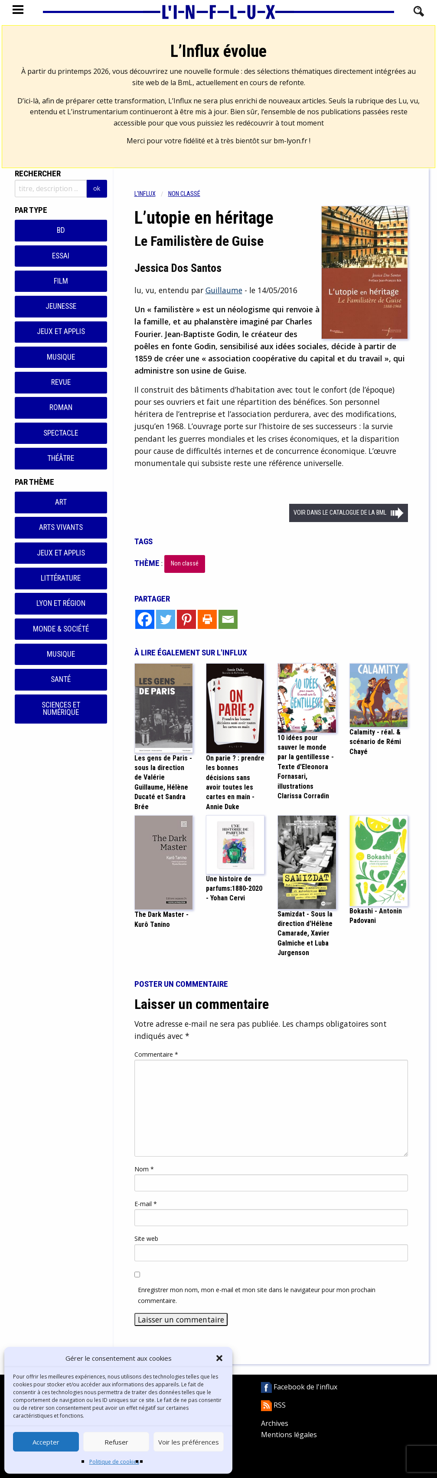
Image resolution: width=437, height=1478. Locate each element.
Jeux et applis (61, 331)
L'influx (145, 194)
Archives (274, 1423)
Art (61, 502)
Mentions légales (289, 1434)
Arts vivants (61, 527)
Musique (61, 357)
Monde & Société (61, 629)
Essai (60, 255)
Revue (61, 382)
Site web (146, 1238)
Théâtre (60, 458)
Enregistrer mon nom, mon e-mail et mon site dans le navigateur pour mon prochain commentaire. (256, 1295)
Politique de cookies (114, 1461)
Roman (60, 407)
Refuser (116, 1442)
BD (61, 230)
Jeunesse (61, 306)
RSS (273, 1405)
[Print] (207, 619)
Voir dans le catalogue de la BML (340, 512)
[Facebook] (144, 619)
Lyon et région (60, 603)
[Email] (228, 619)
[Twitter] (165, 619)
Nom (144, 1169)
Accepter (46, 1442)
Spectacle (60, 433)
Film (61, 281)
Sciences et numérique (61, 709)
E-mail (145, 1204)
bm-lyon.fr (290, 140)
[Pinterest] (186, 619)
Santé (61, 679)
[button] (219, 1358)
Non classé (184, 194)
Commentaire (156, 1054)
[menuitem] (151, 194)
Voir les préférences (188, 1442)
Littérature (61, 578)
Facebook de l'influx (299, 1387)
